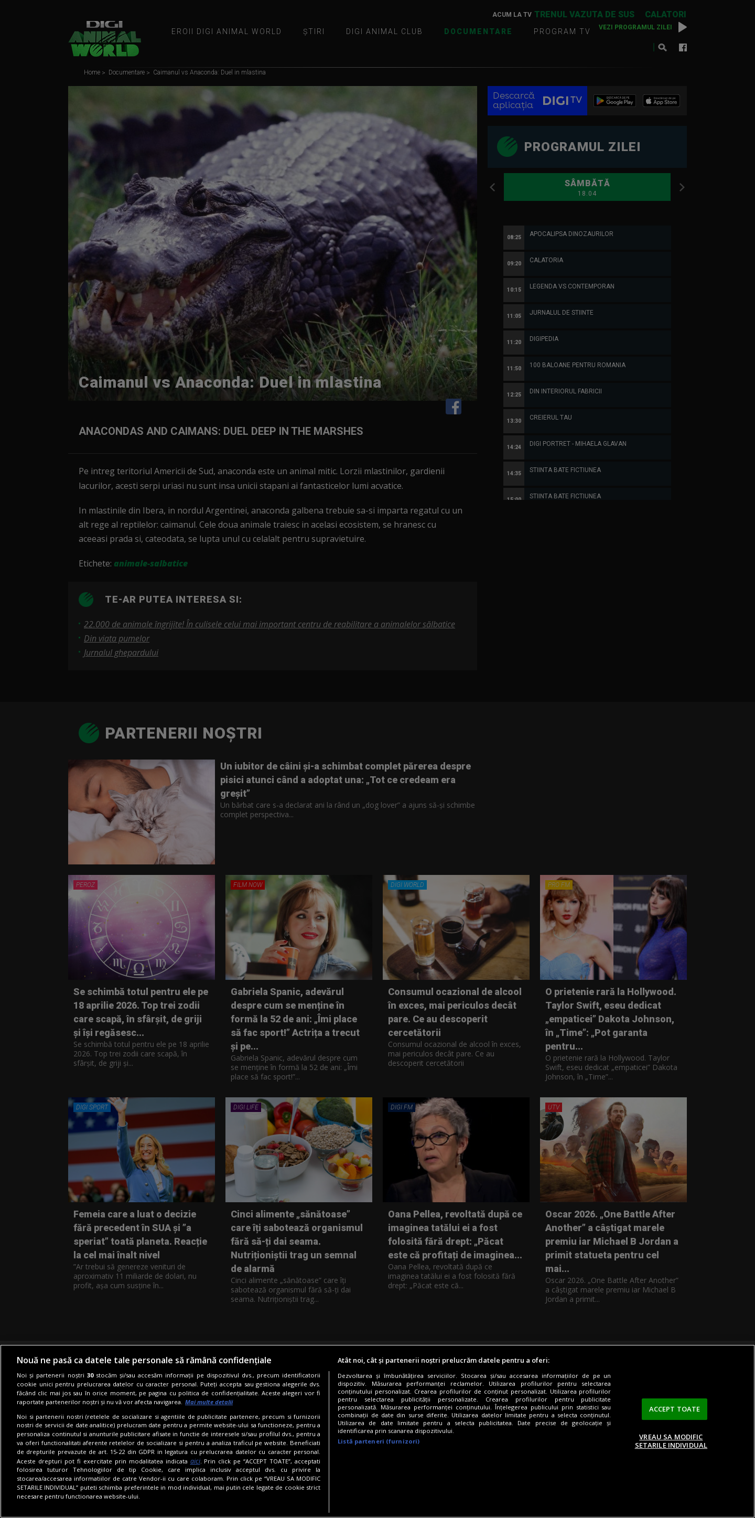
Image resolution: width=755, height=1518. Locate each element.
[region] (377, 1431)
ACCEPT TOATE (674, 1409)
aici (195, 1461)
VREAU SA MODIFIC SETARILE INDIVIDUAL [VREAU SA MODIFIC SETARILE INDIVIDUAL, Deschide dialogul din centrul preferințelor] (671, 1441)
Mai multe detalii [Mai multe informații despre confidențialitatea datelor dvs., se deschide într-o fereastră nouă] (209, 1402)
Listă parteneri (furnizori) (378, 1441)
